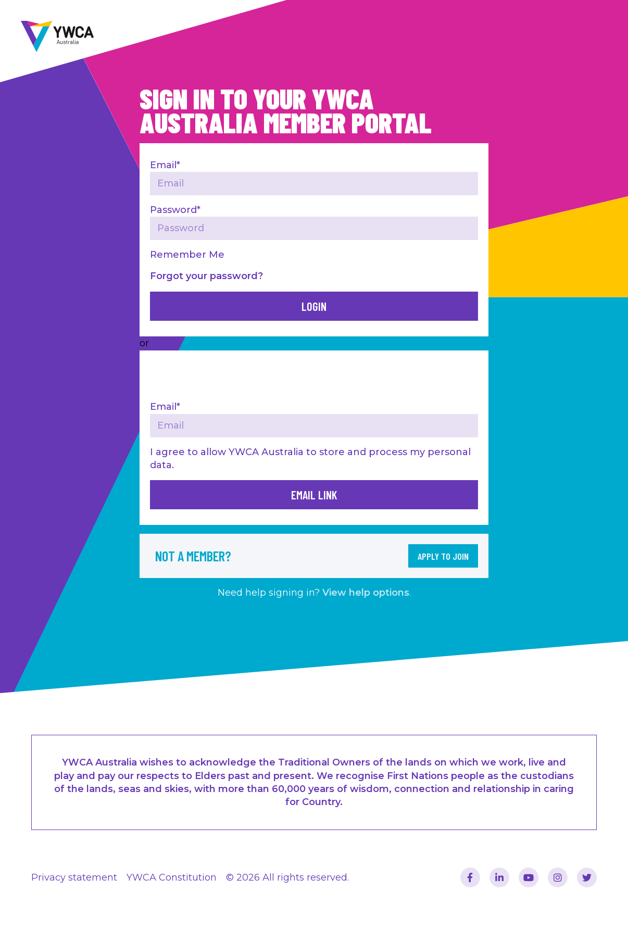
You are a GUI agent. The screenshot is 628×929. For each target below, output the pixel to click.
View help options (365, 592)
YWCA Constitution (172, 877)
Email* (165, 165)
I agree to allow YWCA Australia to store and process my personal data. (310, 458)
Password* (175, 210)
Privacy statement (74, 877)
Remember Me (187, 254)
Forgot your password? (206, 276)
